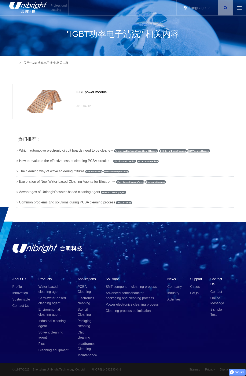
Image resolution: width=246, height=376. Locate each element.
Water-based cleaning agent (49, 289)
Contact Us (20, 305)
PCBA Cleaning (84, 289)
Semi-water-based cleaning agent (52, 300)
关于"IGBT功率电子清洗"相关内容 (46, 62)
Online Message (217, 300)
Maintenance (87, 355)
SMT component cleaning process (131, 286)
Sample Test (216, 312)
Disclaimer (227, 369)
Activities (174, 299)
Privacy (208, 369)
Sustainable (21, 299)
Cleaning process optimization (128, 311)
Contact (216, 292)
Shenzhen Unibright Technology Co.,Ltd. (60, 369)
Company (174, 286)
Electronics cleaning (86, 300)
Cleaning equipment (53, 350)
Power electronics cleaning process (132, 304)
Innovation (20, 293)
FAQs (194, 293)
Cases (195, 286)
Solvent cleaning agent (50, 335)
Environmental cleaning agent (49, 312)
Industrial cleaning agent (52, 323)
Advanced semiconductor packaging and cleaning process (130, 295)
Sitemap (190, 369)
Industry (173, 293)
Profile (17, 286)
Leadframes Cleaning (87, 346)
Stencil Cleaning (84, 312)
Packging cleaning (85, 323)
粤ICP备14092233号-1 (110, 369)
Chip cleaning (84, 335)
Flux (41, 344)
